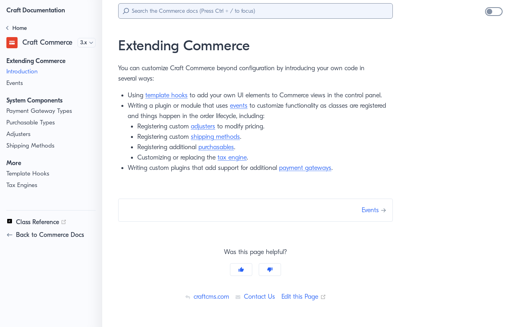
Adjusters (19, 134)
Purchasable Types (32, 122)
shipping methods (219, 136)
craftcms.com (205, 296)
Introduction (22, 71)
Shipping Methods (30, 145)
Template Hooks (28, 173)
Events (15, 83)
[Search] (255, 11)
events (240, 105)
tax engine (235, 157)
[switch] (494, 11)
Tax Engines (23, 185)
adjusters (207, 126)
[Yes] (241, 269)
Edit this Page (304, 296)
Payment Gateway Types (40, 111)
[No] (270, 269)
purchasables (219, 147)
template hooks (167, 95)
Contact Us (255, 296)
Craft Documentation (37, 10)
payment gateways (306, 167)
